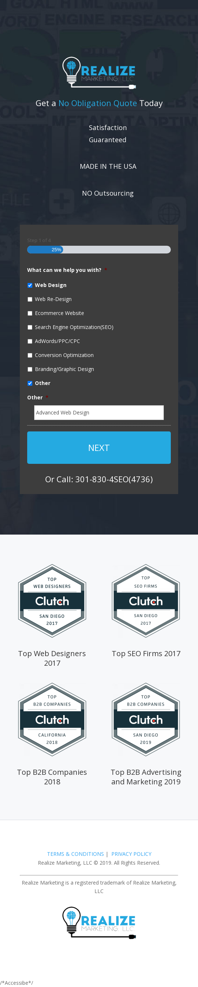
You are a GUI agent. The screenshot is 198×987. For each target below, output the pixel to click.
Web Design (50, 284)
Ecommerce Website (59, 312)
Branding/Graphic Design (64, 368)
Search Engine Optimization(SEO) (74, 326)
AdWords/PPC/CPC (57, 340)
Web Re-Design (53, 298)
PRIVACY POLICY (131, 853)
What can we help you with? (67, 270)
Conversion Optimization (64, 354)
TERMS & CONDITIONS (75, 853)
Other (42, 382)
